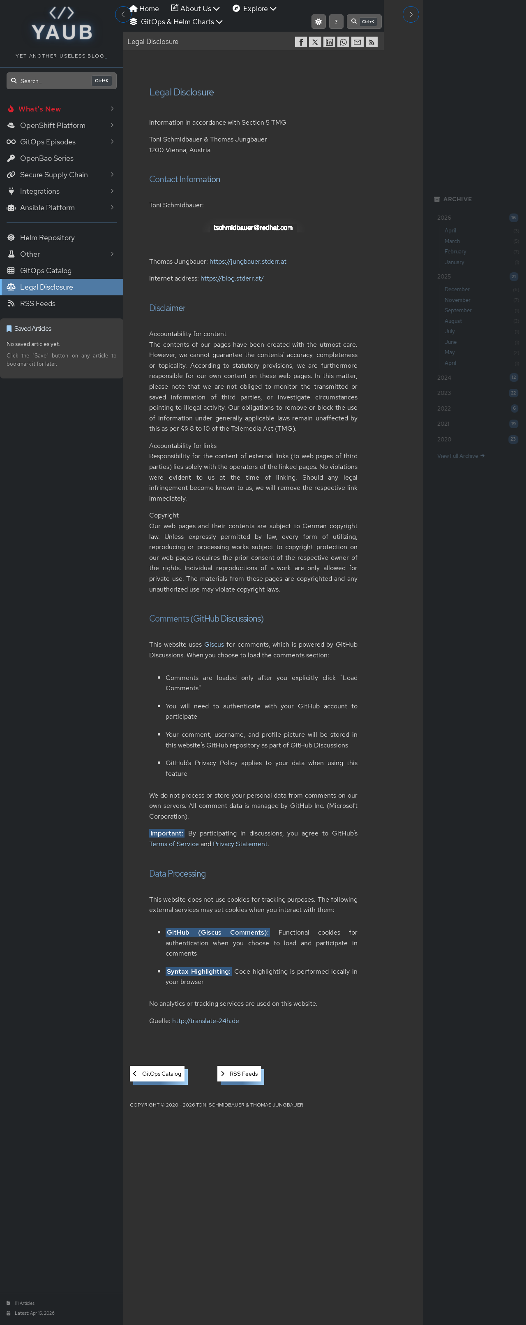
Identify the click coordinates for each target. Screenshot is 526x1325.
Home (144, 8)
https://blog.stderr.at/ (232, 278)
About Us (195, 8)
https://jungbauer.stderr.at (248, 261)
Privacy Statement (240, 844)
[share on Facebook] (302, 42)
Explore (255, 8)
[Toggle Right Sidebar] (411, 14)
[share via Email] (358, 42)
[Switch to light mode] (318, 21)
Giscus (214, 644)
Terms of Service (174, 844)
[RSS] (373, 42)
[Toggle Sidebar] (123, 14)
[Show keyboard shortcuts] (336, 21)
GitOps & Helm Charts (176, 21)
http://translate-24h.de (205, 1020)
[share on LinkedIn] (330, 42)
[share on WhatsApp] (344, 42)
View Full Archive (458, 455)
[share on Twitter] (316, 42)
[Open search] (62, 80)
